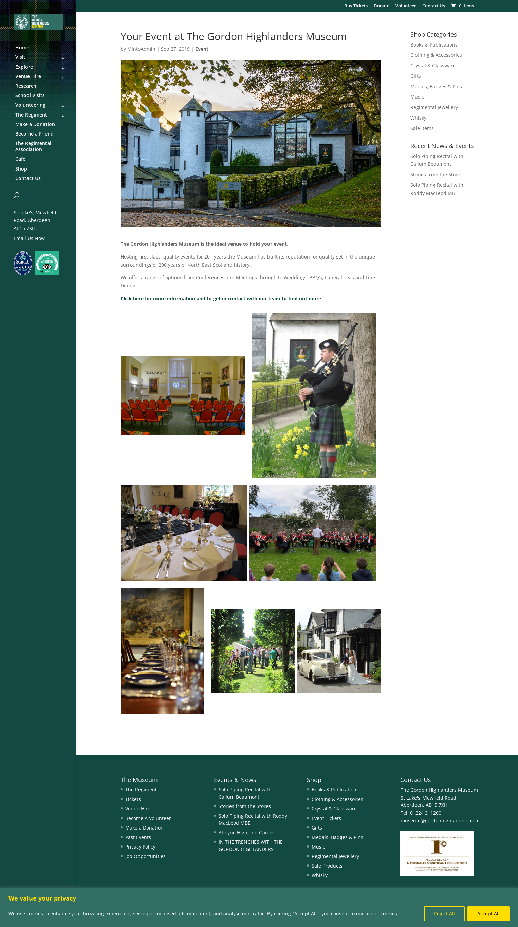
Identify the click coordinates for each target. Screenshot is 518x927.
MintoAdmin (141, 49)
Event (201, 49)
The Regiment (141, 789)
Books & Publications (434, 44)
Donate (381, 6)
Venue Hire (137, 808)
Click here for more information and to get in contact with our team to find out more (221, 298)
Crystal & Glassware (433, 65)
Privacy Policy (140, 846)
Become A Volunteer (148, 818)
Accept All (488, 913)
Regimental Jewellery (434, 107)
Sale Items (422, 128)
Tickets (133, 799)
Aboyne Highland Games (247, 832)
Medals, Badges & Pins (436, 86)
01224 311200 (425, 812)
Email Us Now (29, 238)
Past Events (138, 837)
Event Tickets (326, 818)
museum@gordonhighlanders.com (440, 820)
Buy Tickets (356, 6)
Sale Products (327, 865)
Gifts (415, 76)
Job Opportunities (145, 856)
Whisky (418, 117)
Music (417, 96)
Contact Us (433, 6)
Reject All (444, 913)
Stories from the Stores (436, 174)
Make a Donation (144, 827)
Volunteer (405, 6)
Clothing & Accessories (436, 55)
